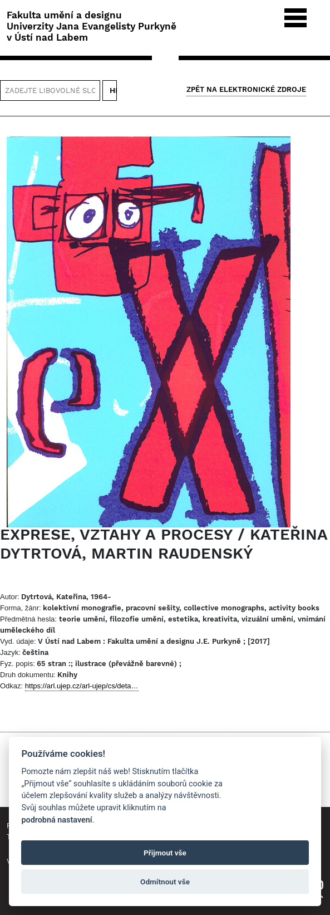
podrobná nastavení (56, 820)
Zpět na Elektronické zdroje (246, 89)
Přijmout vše (165, 852)
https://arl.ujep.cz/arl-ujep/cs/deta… (82, 686)
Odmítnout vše (165, 881)
